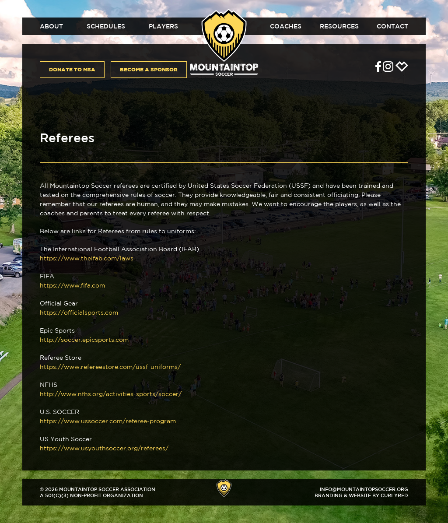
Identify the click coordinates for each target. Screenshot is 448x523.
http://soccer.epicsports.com (84, 339)
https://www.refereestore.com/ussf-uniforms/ (110, 366)
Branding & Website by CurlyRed (361, 495)
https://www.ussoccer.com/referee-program (108, 421)
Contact (392, 26)
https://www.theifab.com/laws (86, 258)
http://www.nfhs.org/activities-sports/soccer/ (111, 393)
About (51, 26)
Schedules (106, 26)
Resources (339, 26)
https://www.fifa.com (72, 285)
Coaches (285, 26)
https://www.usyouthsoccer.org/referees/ (104, 448)
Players (163, 26)
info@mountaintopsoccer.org (364, 489)
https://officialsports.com (79, 312)
